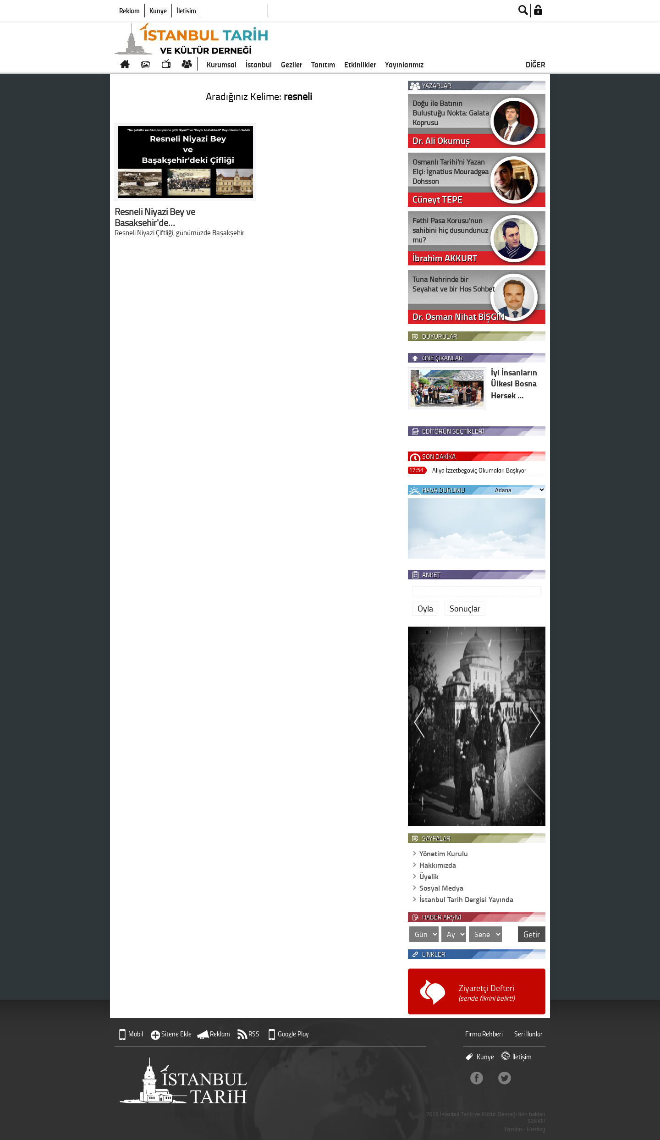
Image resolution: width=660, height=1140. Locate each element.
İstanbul (259, 64)
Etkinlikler (360, 64)
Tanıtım (323, 64)
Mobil (135, 1034)
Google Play (293, 1034)
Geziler (291, 64)
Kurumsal (221, 64)
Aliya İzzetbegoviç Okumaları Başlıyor (479, 470)
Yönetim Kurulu (443, 853)
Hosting (536, 1129)
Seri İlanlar (528, 1034)
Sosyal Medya (441, 887)
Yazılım (513, 1129)
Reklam (129, 11)
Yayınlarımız (404, 64)
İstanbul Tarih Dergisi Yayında (466, 899)
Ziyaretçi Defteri (486, 992)
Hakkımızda (437, 864)
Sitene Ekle (176, 1034)
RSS (253, 1034)
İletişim (186, 11)
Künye (158, 11)
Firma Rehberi (484, 1034)
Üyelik (429, 876)
